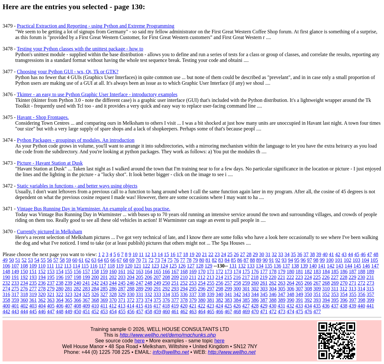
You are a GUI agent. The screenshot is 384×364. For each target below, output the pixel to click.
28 (248, 254)
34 (287, 254)
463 (193, 311)
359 (15, 300)
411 (103, 305)
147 (375, 265)
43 (344, 254)
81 (208, 260)
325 (86, 294)
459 (157, 311)
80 (201, 260)
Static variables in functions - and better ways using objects (77, 186)
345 (264, 294)
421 (192, 305)
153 (51, 271)
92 (277, 260)
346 (273, 294)
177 (264, 271)
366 (77, 300)
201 (104, 277)
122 (146, 265)
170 (201, 271)
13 (153, 254)
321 (51, 294)
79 (195, 260)
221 (281, 277)
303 (264, 288)
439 (352, 305)
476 (308, 311)
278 (42, 288)
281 (68, 288)
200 (95, 277)
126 (181, 265)
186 (344, 271)
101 (338, 260)
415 (139, 305)
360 (24, 300)
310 (326, 288)
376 (166, 300)
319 (33, 294)
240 (77, 283)
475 (299, 311)
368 (95, 300)
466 (219, 311)
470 (255, 311)
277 (33, 288)
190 (6, 277)
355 (352, 294)
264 (290, 283)
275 (15, 288)
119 (119, 265)
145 (357, 265)
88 (252, 260)
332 (148, 294)
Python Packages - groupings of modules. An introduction (75, 140)
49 (5, 260)
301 (246, 288)
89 (258, 260)
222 (290, 277)
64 (100, 260)
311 (334, 288)
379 (193, 300)
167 (175, 271)
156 (77, 271)
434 (308, 305)
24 (223, 254)
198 (77, 277)
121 (137, 265)
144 (348, 265)
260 (255, 283)
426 (237, 305)
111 (50, 265)
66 (112, 260)
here (139, 340)
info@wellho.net (171, 352)
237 (51, 283)
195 (51, 277)
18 (185, 254)
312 (343, 288)
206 (148, 277)
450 (77, 311)
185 (335, 271)
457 (139, 311)
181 (299, 271)
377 (175, 300)
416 (148, 305)
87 (246, 260)
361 (33, 300)
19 (191, 254)
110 (41, 265)
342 (237, 294)
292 (166, 288)
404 (42, 305)
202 (113, 277)
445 (33, 311)
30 (261, 254)
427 (246, 305)
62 (87, 260)
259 (246, 283)
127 (190, 265)
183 (317, 271)
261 (264, 283)
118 (111, 265)
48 (375, 254)
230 (361, 277)
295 (193, 288)
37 (306, 254)
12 (147, 254)
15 (166, 254)
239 (68, 283)
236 (42, 283)
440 (361, 305)
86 (239, 260)
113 (67, 265)
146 (366, 265)
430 (272, 305)
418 (166, 305)
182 (308, 271)
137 (286, 265)
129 (208, 265)
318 (24, 294)
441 (370, 305)
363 (51, 300)
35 (293, 254)
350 (308, 294)
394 (326, 300)
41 (331, 254)
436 (325, 305)
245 (122, 283)
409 (86, 305)
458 (148, 311)
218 (254, 277)
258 (237, 283)
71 (144, 260)
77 (182, 260)
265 (299, 283)
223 (299, 277)
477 (317, 311)
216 (237, 277)
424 (219, 305)
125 (173, 265)
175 (246, 271)
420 (183, 305)
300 (237, 288)
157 (86, 271)
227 (334, 277)
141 (322, 265)
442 (6, 311)
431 (281, 305)
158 (95, 271)
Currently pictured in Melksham (49, 231)
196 (59, 277)
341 (228, 294)
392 (308, 300)
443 (15, 311)
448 (59, 311)
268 (326, 283)
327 (104, 294)
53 (30, 260)
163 (139, 271)
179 (281, 271)
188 (361, 271)
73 (157, 260)
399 (370, 300)
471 (264, 311)
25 (229, 254)
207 (157, 277)
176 (255, 271)
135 (268, 265)
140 (313, 265)
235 (33, 283)
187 (352, 271)
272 (361, 283)
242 (95, 283)
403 (33, 305)
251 (175, 283)
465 (210, 311)
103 (356, 260)
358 (6, 300)
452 (95, 311)
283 (86, 288)
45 (356, 254)
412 (112, 305)
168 (184, 271)
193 (33, 277)
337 (193, 294)
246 (130, 283)
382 (219, 300)
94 (290, 260)
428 (254, 305)
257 (228, 283)
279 (51, 288)
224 (308, 277)
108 (24, 265)
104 (365, 260)
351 (317, 294)
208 (166, 277)
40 (325, 254)
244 (113, 283)
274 (6, 288)
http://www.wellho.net (232, 352)
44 (350, 254)
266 (308, 283)
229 (352, 277)
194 (42, 277)
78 (189, 260)
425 (228, 305)
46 (363, 254)
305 (281, 288)
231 (370, 277)
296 (201, 288)
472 (273, 311)
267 (317, 283)
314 (361, 288)
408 (77, 305)
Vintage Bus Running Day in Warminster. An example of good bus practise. (93, 208)
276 (24, 288)
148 (6, 271)
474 (290, 311)
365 (68, 300)
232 (6, 283)
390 (290, 300)
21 (204, 254)
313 (352, 288)
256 (219, 283)
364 (59, 300)
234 (24, 283)
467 (228, 311)
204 (130, 277)
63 (93, 260)
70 (138, 260)
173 (228, 271)
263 (281, 283)
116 (93, 265)
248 (148, 283)
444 (24, 311)
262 (273, 283)
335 (175, 294)
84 (227, 260)
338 (201, 294)
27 (242, 254)
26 (236, 254)
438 (343, 305)
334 (166, 294)
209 (175, 277)
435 (317, 305)
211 (192, 277)
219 (263, 277)
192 (24, 277)
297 (210, 288)
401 (15, 305)
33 (280, 254)
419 (175, 305)
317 (15, 294)
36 (299, 254)
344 (255, 294)
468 (237, 311)
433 (299, 305)
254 (201, 283)
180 (290, 271)
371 (122, 300)
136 (277, 265)
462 (184, 311)
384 (237, 300)
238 (59, 283)
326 (95, 294)
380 (201, 300)
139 (304, 265)
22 (210, 254)
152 (42, 271)
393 (317, 300)
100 (330, 260)
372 (130, 300)
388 (273, 300)
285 (104, 288)
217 (246, 277)
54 (36, 260)
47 (369, 254)
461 (175, 311)
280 (59, 288)
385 (246, 300)
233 (15, 283)
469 (246, 311)
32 (274, 254)
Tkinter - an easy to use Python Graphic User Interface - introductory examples (97, 94)
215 (228, 277)
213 (210, 277)
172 (219, 271)
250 (166, 283)
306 (290, 288)
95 (296, 260)
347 (281, 294)
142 (331, 265)
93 (284, 260)
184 (326, 271)
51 (17, 260)
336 (184, 294)
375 (157, 300)
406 (59, 305)
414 (130, 305)
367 (86, 300)
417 (157, 305)
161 (122, 271)
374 (148, 300)
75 (169, 260)
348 (290, 294)
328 (113, 294)
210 (184, 277)
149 (15, 271)
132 (242, 265)
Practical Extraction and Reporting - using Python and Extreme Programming (95, 26)
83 (220, 260)
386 (255, 300)
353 (335, 294)
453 (104, 311)
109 (33, 265)
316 (6, 294)
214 (219, 277)
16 (172, 254)
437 (334, 305)
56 (49, 260)
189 (370, 271)
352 (326, 294)
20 (198, 254)
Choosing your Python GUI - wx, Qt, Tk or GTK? (67, 71)
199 (86, 277)
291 (157, 288)
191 (15, 277)
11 (141, 254)
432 (290, 305)
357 (370, 294)
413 (121, 305)
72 (150, 260)
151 (33, 271)
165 (157, 271)
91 (271, 260)
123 (155, 265)
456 (130, 311)
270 (344, 283)
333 (157, 294)
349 (299, 294)
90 (265, 260)
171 (210, 271)
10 (135, 254)
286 (113, 288)
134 (260, 265)
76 (176, 260)
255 (210, 283)
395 (335, 300)
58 (62, 260)
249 (157, 283)
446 (42, 311)
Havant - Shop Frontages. (43, 117)
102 (347, 260)
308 (308, 288)
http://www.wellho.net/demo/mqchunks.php (168, 335)
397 (352, 300)
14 (160, 254)
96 (303, 260)
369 (104, 300)
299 (228, 288)
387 (264, 300)
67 (119, 260)
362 (42, 300)
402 (24, 305)
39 (318, 254)
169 (193, 271)
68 (125, 260)
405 (51, 305)
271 (352, 283)
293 (175, 288)
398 (361, 300)
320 (42, 294)
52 (24, 260)
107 (15, 265)
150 (24, 271)
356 (361, 294)
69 (131, 260)
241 (86, 283)
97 (309, 260)
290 (148, 288)
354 (344, 294)
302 (255, 288)
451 (86, 311)
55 (43, 260)
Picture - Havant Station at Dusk (50, 163)
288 (130, 288)
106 (6, 265)
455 (122, 311)
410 (95, 305)
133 (251, 265)
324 (77, 294)
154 (59, 271)
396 (344, 300)
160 (113, 271)
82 (214, 260)
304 (273, 288)
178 (273, 271)
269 (335, 283)
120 (128, 265)
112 (58, 265)
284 (95, 288)
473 (281, 311)
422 (201, 305)
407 (68, 305)
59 (68, 260)
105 (374, 260)
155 (68, 271)
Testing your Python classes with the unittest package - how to (80, 48)
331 (139, 294)
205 (139, 277)
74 (163, 260)
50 (11, 260)
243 (104, 283)
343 (246, 294)
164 (148, 271)
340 (219, 294)
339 (210, 294)
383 (228, 300)
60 (74, 260)
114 (76, 265)
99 (322, 260)
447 (51, 311)
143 (339, 265)
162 (130, 271)
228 (343, 277)
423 (210, 305)
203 (122, 277)
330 (130, 294)
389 (281, 300)
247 (139, 283)
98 (315, 260)
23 (217, 254)
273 (370, 283)
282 (77, 288)
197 (68, 277)
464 (201, 311)
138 (295, 265)
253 (193, 283)
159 (104, 271)
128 (199, 265)
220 (272, 277)
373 (139, 300)
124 (164, 265)
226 (325, 277)
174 (237, 271)
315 (370, 288)
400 (6, 305)
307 (299, 288)
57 (55, 260)
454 (113, 311)
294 (184, 288)
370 (113, 300)
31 (267, 254)
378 (184, 300)
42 (337, 254)
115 (84, 265)
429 (263, 305)
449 (68, 311)
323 (68, 294)
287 (122, 288)
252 (184, 283)
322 (59, 294)
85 (233, 260)
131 (233, 265)
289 (139, 288)
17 (179, 254)
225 (317, 277)
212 (201, 277)
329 (122, 294)
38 (312, 254)
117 (102, 265)
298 (219, 288)
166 (166, 271)
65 (106, 260)
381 (210, 300)
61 (81, 260)
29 (255, 254)
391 (299, 300)
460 (166, 311)
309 (317, 288)
